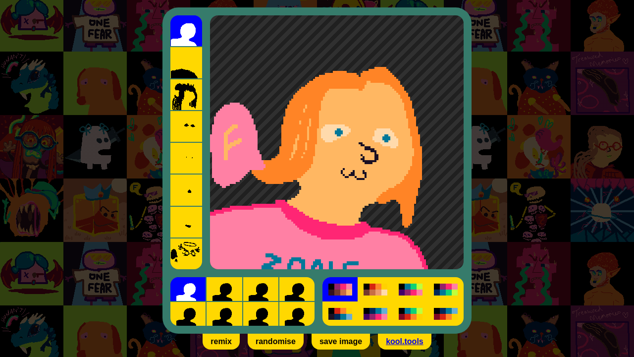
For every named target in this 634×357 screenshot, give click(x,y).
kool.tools (404, 341)
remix (221, 341)
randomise (276, 341)
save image (340, 341)
